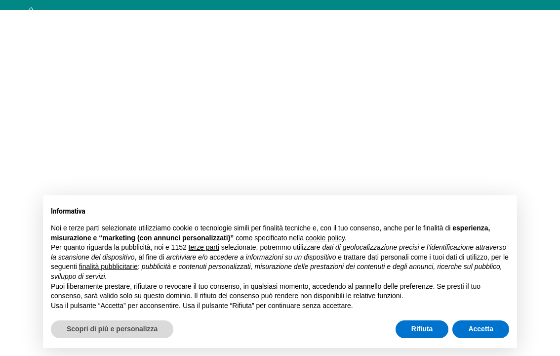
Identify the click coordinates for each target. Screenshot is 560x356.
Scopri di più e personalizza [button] (112, 329)
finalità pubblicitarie (108, 266)
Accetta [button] (480, 329)
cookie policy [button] (325, 238)
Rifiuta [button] (422, 329)
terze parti (204, 247)
